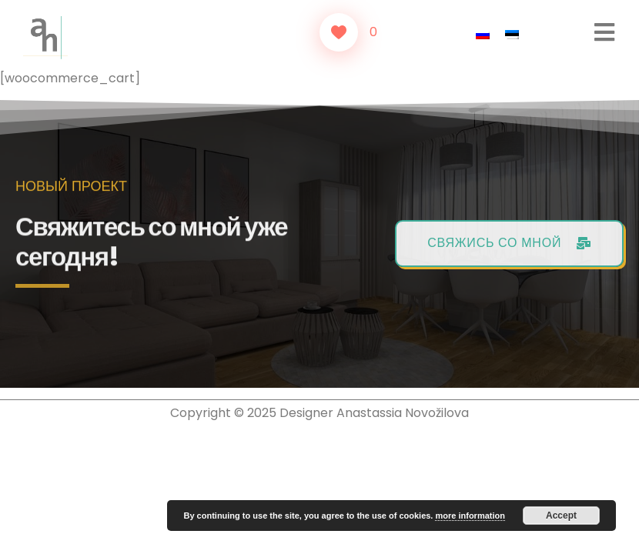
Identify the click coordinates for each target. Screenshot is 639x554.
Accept (561, 515)
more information (469, 515)
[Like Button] (339, 32)
